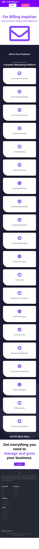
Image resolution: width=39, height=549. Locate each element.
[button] (28, 1)
